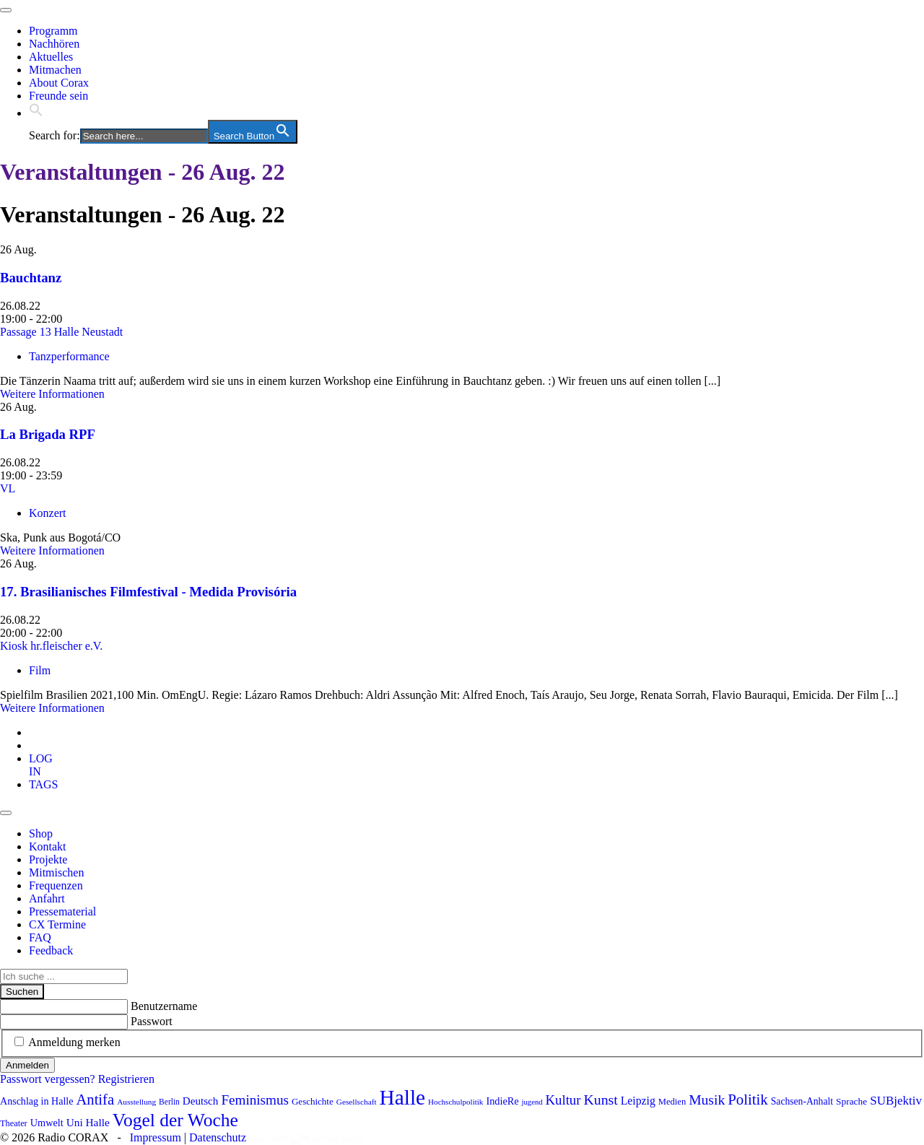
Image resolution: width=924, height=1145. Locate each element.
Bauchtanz (30, 277)
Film (40, 670)
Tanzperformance (69, 356)
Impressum (155, 1137)
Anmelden (27, 1065)
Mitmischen (56, 872)
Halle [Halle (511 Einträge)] (403, 1097)
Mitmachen (55, 70)
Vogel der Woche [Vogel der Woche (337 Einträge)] (175, 1120)
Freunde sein (58, 96)
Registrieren (126, 1079)
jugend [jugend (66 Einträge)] (532, 1102)
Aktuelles (51, 57)
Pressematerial (62, 911)
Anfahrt (47, 898)
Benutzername (164, 1006)
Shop (41, 833)
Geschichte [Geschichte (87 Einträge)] (313, 1101)
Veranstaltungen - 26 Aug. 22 (142, 172)
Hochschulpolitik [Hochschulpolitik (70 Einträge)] (455, 1101)
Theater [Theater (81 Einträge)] (13, 1123)
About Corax (59, 83)
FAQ (40, 937)
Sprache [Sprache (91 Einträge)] (851, 1101)
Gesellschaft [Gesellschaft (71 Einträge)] (356, 1101)
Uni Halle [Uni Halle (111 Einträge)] (88, 1122)
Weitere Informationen (52, 394)
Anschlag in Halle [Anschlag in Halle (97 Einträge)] (36, 1101)
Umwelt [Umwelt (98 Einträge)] (47, 1122)
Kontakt (47, 846)
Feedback (51, 950)
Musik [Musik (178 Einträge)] (707, 1099)
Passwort (152, 1021)
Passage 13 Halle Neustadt (61, 332)
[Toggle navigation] (6, 10)
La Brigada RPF (47, 434)
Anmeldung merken (74, 1042)
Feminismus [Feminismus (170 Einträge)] (255, 1099)
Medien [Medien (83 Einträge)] (672, 1102)
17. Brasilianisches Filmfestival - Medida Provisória (148, 591)
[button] (36, 113)
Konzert (47, 513)
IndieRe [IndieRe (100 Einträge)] (502, 1101)
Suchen (22, 991)
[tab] (41, 765)
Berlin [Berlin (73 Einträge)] (169, 1101)
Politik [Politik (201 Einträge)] (748, 1099)
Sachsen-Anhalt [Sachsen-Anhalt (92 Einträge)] (802, 1101)
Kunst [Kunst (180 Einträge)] (600, 1099)
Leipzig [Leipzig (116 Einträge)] (638, 1100)
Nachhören (54, 44)
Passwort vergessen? (47, 1079)
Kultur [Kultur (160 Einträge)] (563, 1099)
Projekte (48, 859)
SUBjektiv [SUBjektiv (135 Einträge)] (896, 1100)
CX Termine (57, 924)
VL (7, 488)
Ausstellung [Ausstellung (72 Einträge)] (136, 1101)
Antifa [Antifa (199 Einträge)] (95, 1099)
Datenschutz (217, 1137)
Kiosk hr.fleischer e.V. (51, 646)
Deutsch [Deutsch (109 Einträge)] (201, 1101)
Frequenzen (56, 885)
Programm (53, 31)
